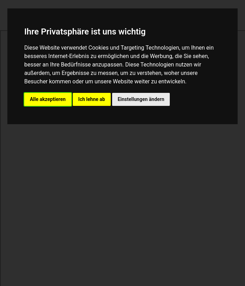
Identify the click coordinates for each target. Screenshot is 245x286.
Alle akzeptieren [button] (48, 99)
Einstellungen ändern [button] (141, 99)
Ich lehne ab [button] (91, 99)
